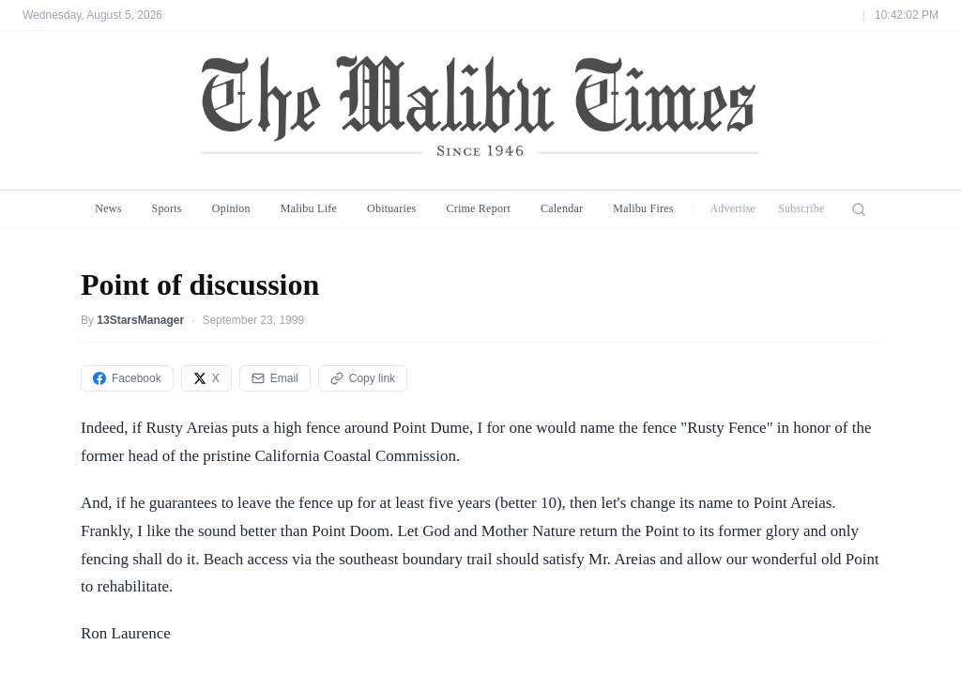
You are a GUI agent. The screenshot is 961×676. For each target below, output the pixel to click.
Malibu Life (309, 208)
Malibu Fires (643, 208)
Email (275, 378)
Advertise (732, 208)
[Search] (858, 209)
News (108, 208)
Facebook (127, 378)
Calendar (562, 208)
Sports (167, 208)
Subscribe (801, 208)
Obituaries (391, 208)
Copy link (362, 378)
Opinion (231, 208)
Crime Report (478, 208)
